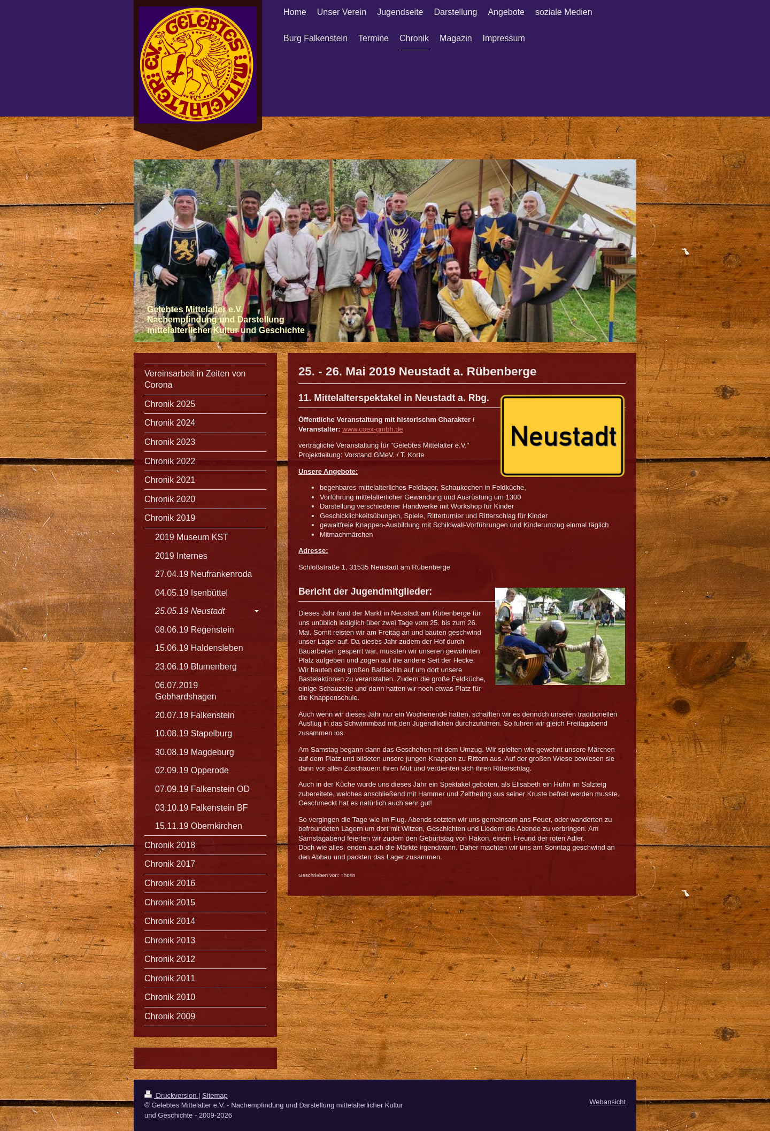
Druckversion (171, 1095)
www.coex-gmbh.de (372, 429)
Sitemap (215, 1095)
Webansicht (607, 1102)
